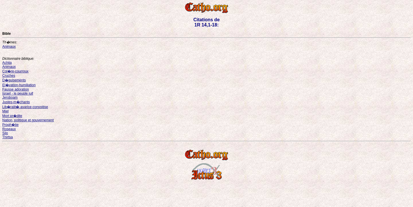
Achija (7, 63)
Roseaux (9, 129)
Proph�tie (10, 125)
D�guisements (14, 80)
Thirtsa (7, 137)
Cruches (8, 76)
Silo (5, 133)
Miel (5, 111)
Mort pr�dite (12, 116)
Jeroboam (9, 97)
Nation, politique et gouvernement (28, 120)
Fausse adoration (15, 89)
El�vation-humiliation (19, 85)
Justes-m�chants (16, 102)
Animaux (9, 47)
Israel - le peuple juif (17, 93)
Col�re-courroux (15, 71)
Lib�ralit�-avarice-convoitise (25, 107)
